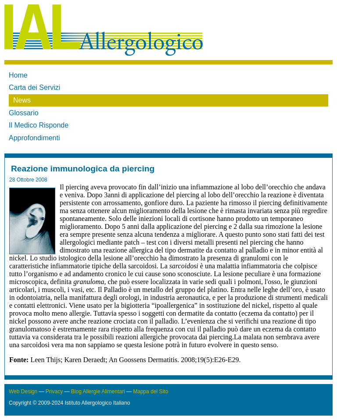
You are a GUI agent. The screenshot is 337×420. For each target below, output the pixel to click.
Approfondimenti (34, 138)
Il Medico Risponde (38, 125)
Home (18, 75)
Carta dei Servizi (34, 87)
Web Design (23, 391)
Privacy (54, 391)
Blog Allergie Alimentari (98, 391)
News (22, 100)
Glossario (24, 113)
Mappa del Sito (150, 391)
